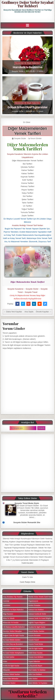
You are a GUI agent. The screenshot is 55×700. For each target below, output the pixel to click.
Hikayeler (6, 670)
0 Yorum (40, 71)
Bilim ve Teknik (9, 618)
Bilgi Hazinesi (8, 614)
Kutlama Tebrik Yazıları (11, 674)
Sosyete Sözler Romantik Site (26, 522)
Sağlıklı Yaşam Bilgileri (36, 623)
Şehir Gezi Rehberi (35, 674)
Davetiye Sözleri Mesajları (12, 631)
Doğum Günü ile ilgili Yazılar (13, 635)
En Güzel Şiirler (8, 657)
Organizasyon (33, 601)
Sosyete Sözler (18, 71)
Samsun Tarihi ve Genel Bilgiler (39, 618)
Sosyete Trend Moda (35, 644)
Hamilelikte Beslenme (27, 67)
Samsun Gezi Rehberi (36, 610)
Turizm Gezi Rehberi (35, 657)
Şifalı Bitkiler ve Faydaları (37, 683)
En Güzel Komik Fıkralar (12, 648)
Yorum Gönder (36, 138)
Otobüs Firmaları (34, 605)
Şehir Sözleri (32, 679)
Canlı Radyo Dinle (27, 582)
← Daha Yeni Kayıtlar (13, 312)
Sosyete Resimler (34, 635)
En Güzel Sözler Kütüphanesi (13, 653)
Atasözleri (6, 605)
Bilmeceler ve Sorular (10, 623)
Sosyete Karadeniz (15, 289)
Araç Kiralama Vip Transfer (13, 597)
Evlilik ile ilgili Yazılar (11, 666)
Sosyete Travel (31, 292)
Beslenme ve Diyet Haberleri (27, 63)
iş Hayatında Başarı (35, 666)
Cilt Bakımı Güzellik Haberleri (14, 627)
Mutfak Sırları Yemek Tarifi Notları (40, 597)
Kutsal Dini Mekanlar (10, 679)
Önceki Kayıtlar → (43, 312)
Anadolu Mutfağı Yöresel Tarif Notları (27, 225)
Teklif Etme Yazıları (35, 653)
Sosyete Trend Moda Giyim (27, 503)
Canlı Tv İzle (27, 577)
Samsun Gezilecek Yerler (37, 614)
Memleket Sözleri (9, 683)
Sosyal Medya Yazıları (36, 631)
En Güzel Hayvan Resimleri (13, 644)
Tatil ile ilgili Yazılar (35, 648)
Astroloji (6, 601)
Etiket (28, 122)
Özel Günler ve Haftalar (36, 670)
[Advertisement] (28, 17)
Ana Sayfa (28, 312)
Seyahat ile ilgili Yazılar (36, 627)
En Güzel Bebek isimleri (11, 640)
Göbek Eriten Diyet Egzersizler (27, 107)
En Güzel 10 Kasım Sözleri (28, 506)
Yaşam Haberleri (34, 661)
